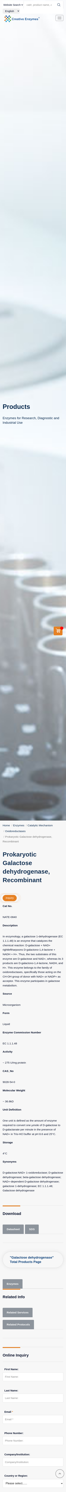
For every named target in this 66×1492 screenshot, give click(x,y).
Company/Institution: (17, 1454)
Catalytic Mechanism (40, 825)
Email (8, 1411)
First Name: (11, 1369)
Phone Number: (13, 1433)
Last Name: (11, 1390)
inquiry (10, 897)
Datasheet (13, 1229)
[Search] (58, 5)
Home (6, 825)
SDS (32, 1229)
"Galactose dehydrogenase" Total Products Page (32, 1260)
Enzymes (18, 825)
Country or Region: (16, 1475)
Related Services (18, 1312)
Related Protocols (18, 1324)
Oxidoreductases (15, 831)
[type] (13, 5)
